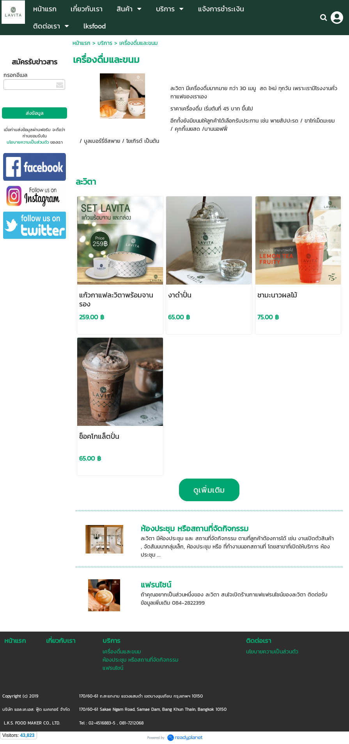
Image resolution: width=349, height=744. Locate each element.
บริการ (104, 43)
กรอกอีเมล (15, 75)
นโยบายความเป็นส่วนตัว (28, 142)
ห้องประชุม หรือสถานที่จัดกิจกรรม (194, 528)
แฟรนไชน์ (156, 585)
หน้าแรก (81, 43)
